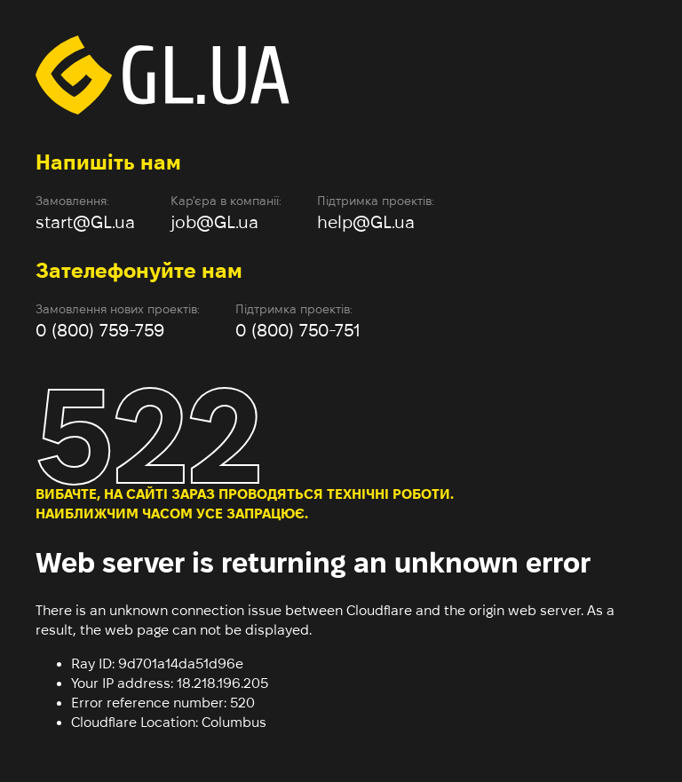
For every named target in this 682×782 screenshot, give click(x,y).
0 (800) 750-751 (298, 330)
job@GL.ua (214, 222)
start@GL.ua (85, 222)
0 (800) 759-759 (100, 330)
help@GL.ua (366, 222)
